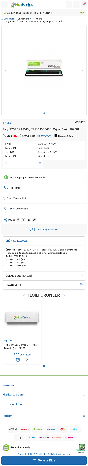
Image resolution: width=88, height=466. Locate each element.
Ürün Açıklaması (44, 240)
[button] (44, 113)
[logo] (22, 4)
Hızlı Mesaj (44, 284)
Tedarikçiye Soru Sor (44, 230)
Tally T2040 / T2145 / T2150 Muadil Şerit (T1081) (20, 346)
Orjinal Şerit (23, 18)
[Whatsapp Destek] (81, 448)
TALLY (7, 122)
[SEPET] (84, 4)
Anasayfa (7, 18)
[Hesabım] (69, 4)
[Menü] (4, 4)
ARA (82, 12)
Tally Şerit (37, 18)
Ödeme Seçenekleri (44, 275)
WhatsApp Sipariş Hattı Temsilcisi (25, 177)
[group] (44, 68)
